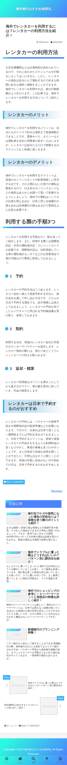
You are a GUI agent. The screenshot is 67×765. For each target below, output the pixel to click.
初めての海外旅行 (14, 482)
